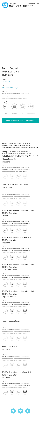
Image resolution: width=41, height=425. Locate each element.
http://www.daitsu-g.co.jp (10, 88)
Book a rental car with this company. (20, 120)
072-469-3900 (6, 81)
